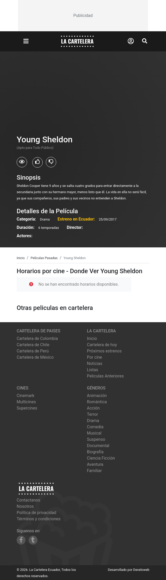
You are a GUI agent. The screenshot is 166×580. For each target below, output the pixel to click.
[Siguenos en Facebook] (21, 540)
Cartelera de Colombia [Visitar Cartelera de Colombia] (37, 338)
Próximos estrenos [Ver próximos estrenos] (104, 351)
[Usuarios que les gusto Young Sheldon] (37, 162)
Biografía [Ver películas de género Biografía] (95, 451)
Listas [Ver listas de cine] (92, 369)
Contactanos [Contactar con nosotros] (28, 500)
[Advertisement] (83, 15)
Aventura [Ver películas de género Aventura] (95, 464)
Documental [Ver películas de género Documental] (98, 445)
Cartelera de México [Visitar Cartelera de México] (35, 357)
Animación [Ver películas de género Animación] (97, 395)
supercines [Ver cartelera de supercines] (27, 408)
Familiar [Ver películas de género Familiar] (94, 470)
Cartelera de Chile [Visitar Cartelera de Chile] (33, 344)
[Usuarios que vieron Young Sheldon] (22, 162)
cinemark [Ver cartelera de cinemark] (25, 395)
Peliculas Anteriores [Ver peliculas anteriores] (105, 376)
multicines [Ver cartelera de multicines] (26, 401)
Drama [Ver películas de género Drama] (93, 420)
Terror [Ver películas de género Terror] (92, 414)
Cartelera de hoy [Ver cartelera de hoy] (102, 344)
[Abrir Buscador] (144, 41)
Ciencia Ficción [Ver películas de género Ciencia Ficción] (101, 458)
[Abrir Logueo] (131, 41)
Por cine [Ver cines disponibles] (94, 357)
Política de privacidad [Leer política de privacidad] (36, 512)
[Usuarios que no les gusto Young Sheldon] (51, 162)
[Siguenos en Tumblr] (33, 540)
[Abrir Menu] (26, 41)
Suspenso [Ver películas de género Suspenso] (96, 439)
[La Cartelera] (77, 41)
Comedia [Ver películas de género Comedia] (95, 426)
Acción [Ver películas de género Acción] (93, 408)
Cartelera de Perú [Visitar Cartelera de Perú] (33, 351)
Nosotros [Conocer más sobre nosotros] (25, 506)
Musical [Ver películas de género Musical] (94, 433)
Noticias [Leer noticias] (94, 363)
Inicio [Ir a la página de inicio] (92, 338)
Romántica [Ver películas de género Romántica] (97, 401)
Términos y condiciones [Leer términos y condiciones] (39, 518)
